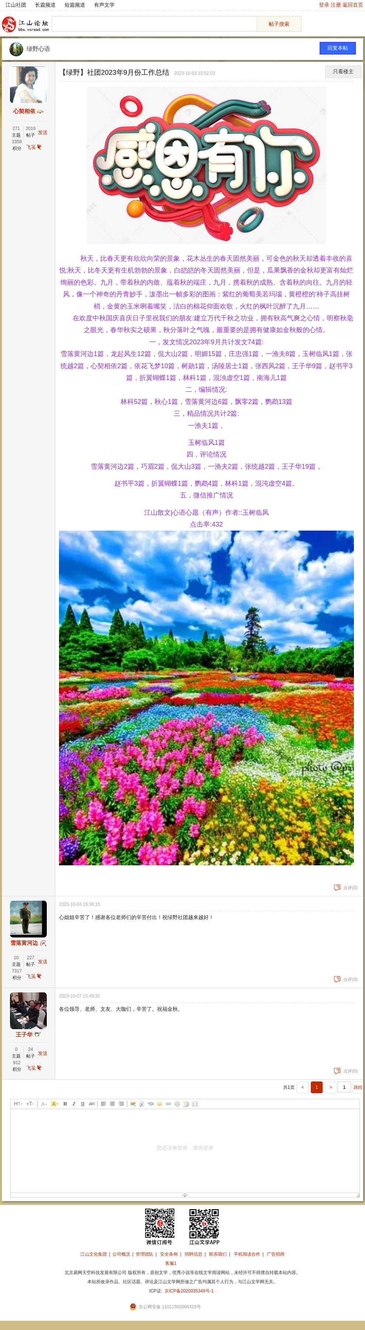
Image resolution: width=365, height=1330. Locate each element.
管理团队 (144, 1254)
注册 (336, 5)
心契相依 (24, 111)
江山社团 (16, 5)
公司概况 (121, 1254)
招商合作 (191, 1263)
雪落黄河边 (24, 943)
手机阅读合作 (247, 1254)
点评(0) (346, 887)
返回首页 (353, 5)
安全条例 (169, 1254)
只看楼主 (343, 71)
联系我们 (218, 1254)
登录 (324, 5)
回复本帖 (337, 48)
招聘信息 (193, 1254)
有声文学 (104, 5)
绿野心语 (38, 49)
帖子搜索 (279, 24)
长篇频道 (45, 5)
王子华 (24, 1035)
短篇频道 (75, 5)
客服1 (171, 1263)
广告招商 (276, 1254)
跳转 (358, 1087)
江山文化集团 (93, 1254)
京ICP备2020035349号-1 (188, 1291)
